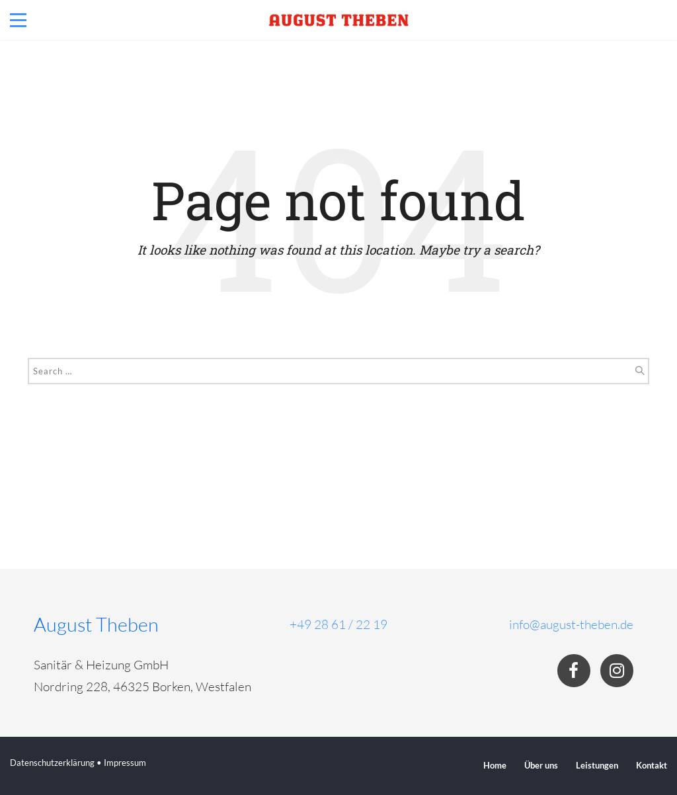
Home (494, 765)
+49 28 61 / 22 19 (338, 624)
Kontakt (651, 765)
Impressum (125, 762)
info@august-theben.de (571, 624)
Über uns (541, 765)
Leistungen (597, 765)
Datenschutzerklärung (52, 762)
